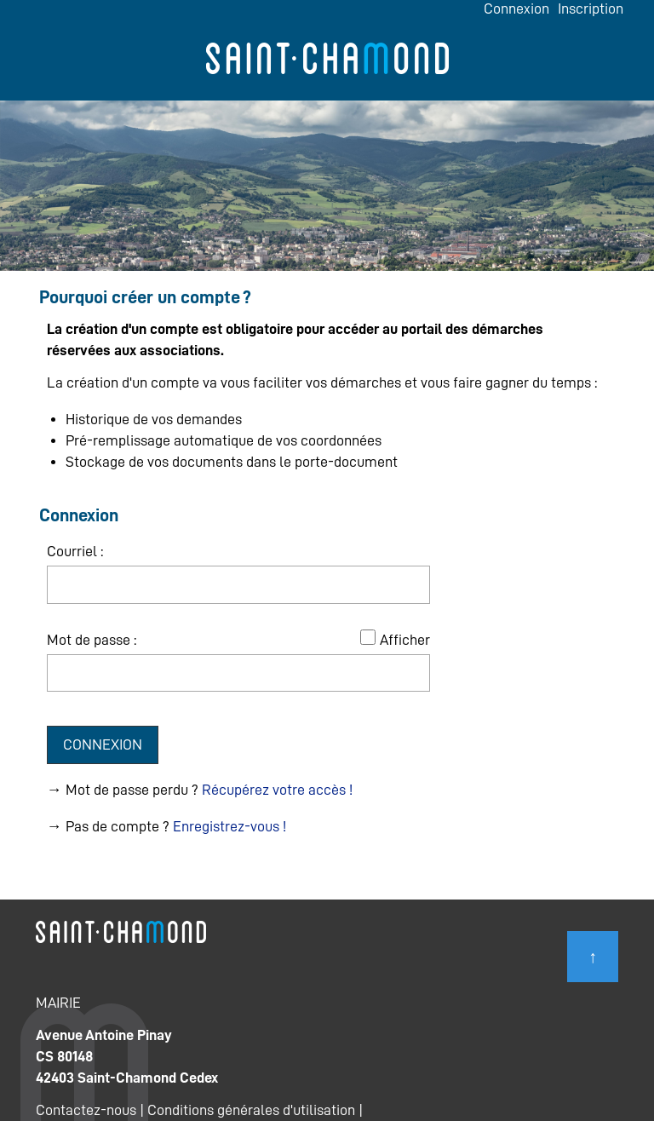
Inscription (590, 8)
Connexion (516, 8)
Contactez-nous (86, 1110)
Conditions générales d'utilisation (251, 1110)
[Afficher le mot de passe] (368, 637)
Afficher (405, 639)
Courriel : (75, 551)
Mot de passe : (91, 639)
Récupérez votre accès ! (277, 789)
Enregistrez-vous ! (229, 826)
